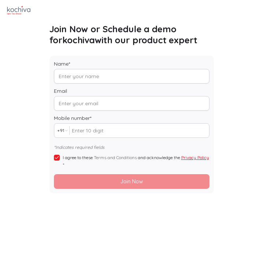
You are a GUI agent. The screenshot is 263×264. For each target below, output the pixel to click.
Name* (62, 63)
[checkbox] (57, 158)
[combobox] (61, 131)
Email (60, 91)
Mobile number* (72, 118)
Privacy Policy (195, 157)
